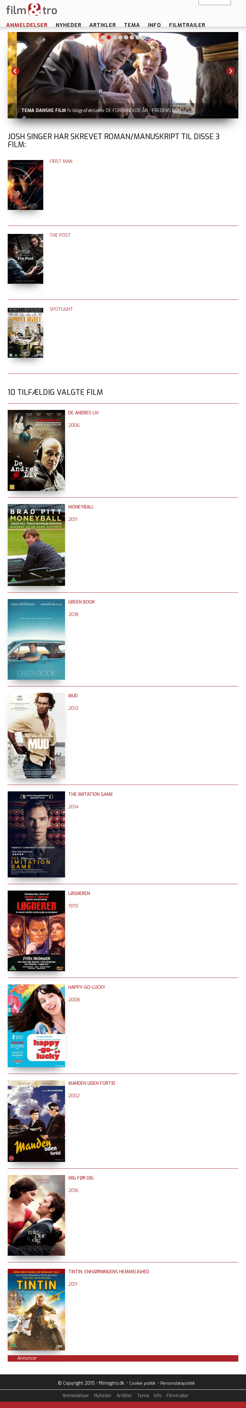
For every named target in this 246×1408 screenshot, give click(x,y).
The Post (60, 235)
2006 (74, 425)
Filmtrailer (187, 25)
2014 (73, 807)
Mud (73, 696)
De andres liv (83, 413)
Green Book (81, 602)
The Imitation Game (90, 794)
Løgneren (79, 894)
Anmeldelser (27, 25)
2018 (73, 615)
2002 (74, 1096)
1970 (73, 906)
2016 (73, 1191)
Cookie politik (142, 1383)
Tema (132, 25)
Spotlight (61, 309)
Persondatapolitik (177, 1383)
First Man (61, 161)
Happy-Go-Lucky (86, 987)
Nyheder (68, 25)
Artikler (102, 25)
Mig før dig (81, 1178)
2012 (73, 708)
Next (230, 71)
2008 (74, 1000)
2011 (72, 519)
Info (154, 25)
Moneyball (81, 507)
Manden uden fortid (91, 1083)
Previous (15, 71)
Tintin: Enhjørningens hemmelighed (108, 1272)
